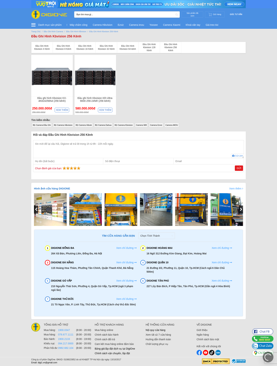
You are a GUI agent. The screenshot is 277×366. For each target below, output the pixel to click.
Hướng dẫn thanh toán (158, 339)
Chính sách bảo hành (106, 334)
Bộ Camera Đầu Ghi (42, 125)
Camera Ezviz (156, 125)
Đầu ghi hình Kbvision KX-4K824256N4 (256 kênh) (52, 99)
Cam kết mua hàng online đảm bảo (114, 344)
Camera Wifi (141, 125)
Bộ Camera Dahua (103, 125)
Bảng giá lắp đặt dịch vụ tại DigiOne (115, 348)
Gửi (239, 168)
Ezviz (121, 24)
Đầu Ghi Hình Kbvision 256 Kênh (56, 36)
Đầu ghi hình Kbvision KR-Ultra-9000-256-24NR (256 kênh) (95, 99)
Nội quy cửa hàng (155, 330)
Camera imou (136, 24)
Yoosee (153, 24)
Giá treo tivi (212, 24)
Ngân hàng (203, 334)
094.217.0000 (65, 343)
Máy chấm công (78, 24)
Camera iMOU (171, 125)
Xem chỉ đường (126, 248)
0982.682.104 (65, 348)
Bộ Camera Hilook (84, 125)
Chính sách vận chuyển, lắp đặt (112, 353)
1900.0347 (64, 330)
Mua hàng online (104, 330)
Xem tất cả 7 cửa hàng (158, 334)
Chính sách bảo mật (208, 339)
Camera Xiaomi (171, 24)
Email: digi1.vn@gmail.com (44, 362)
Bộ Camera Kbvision (124, 125)
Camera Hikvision (102, 24)
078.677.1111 (65, 334)
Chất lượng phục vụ (157, 344)
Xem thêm (62, 110)
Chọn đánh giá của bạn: (58, 168)
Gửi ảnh (237, 156)
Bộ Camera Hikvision (63, 125)
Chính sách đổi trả (105, 339)
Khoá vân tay (193, 24)
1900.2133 (64, 339)
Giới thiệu (202, 330)
